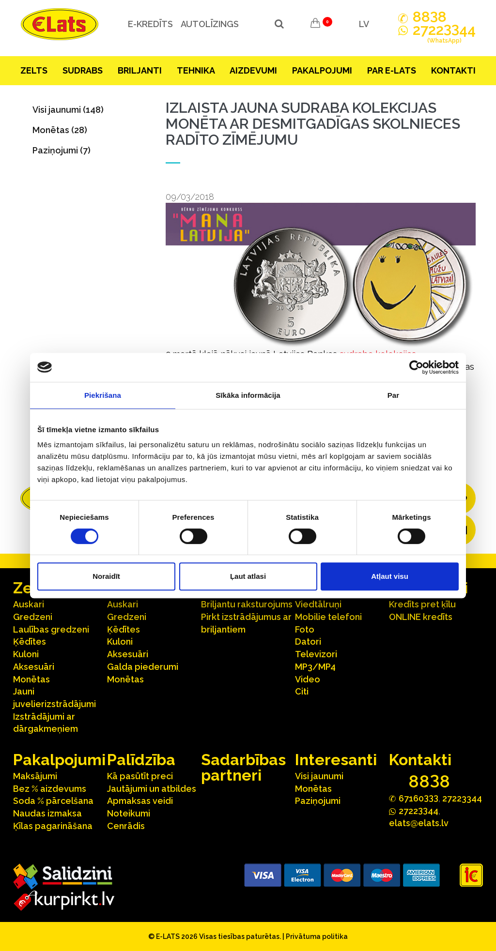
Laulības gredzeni (51, 629)
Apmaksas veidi (140, 801)
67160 (418, 797)
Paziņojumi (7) (61, 150)
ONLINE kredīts (420, 617)
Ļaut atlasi (248, 576)
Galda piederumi (142, 667)
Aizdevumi (253, 70)
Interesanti (336, 760)
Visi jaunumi (319, 776)
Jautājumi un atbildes (151, 789)
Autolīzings (209, 24)
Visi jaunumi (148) (68, 110)
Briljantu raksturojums (247, 604)
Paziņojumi (318, 801)
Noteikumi (128, 813)
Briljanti (140, 70)
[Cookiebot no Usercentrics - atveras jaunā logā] (416, 367)
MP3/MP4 (315, 667)
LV (364, 24)
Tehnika (196, 70)
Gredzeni (32, 617)
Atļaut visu (389, 576)
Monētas (31, 679)
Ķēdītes (29, 641)
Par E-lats (391, 70)
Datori (308, 641)
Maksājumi (35, 776)
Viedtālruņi (318, 604)
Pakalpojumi (322, 70)
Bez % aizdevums (49, 789)
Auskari (28, 604)
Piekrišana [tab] (102, 395)
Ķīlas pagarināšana (53, 826)
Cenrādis (126, 826)
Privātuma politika (317, 936)
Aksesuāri (33, 667)
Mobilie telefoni (328, 617)
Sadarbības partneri (243, 767)
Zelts (33, 70)
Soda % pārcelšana (53, 801)
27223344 (462, 798)
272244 (444, 35)
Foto (304, 629)
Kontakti (453, 70)
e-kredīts (149, 24)
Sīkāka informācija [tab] (248, 395)
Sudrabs (82, 70)
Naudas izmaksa (47, 813)
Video (307, 679)
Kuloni (26, 654)
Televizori (316, 654)
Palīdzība (141, 760)
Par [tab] (394, 395)
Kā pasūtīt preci (140, 776)
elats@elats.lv (419, 823)
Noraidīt (106, 576)
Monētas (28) (59, 130)
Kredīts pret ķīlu (422, 604)
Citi (302, 691)
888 (430, 17)
